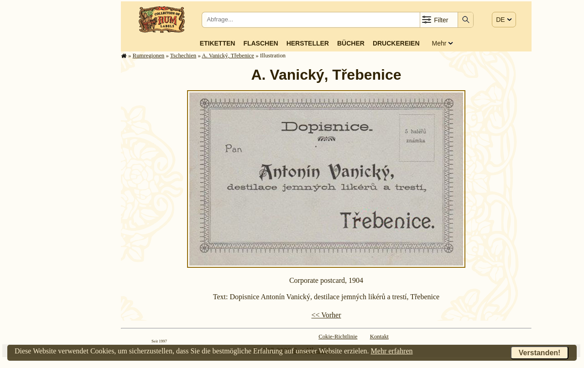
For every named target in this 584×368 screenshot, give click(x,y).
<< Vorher (326, 315)
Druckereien (396, 43)
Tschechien (183, 55)
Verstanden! (540, 353)
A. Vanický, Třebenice (228, 55)
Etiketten (217, 43)
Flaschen (260, 43)
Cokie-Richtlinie (337, 336)
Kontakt (379, 336)
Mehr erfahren (392, 351)
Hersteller (308, 43)
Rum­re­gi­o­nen (149, 55)
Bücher (351, 43)
